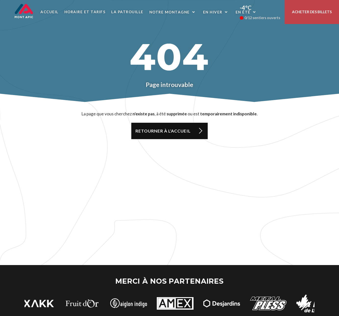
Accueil (49, 12)
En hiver (216, 12)
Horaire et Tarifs (85, 12)
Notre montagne (173, 12)
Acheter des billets (312, 12)
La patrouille (127, 12)
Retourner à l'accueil (163, 131)
